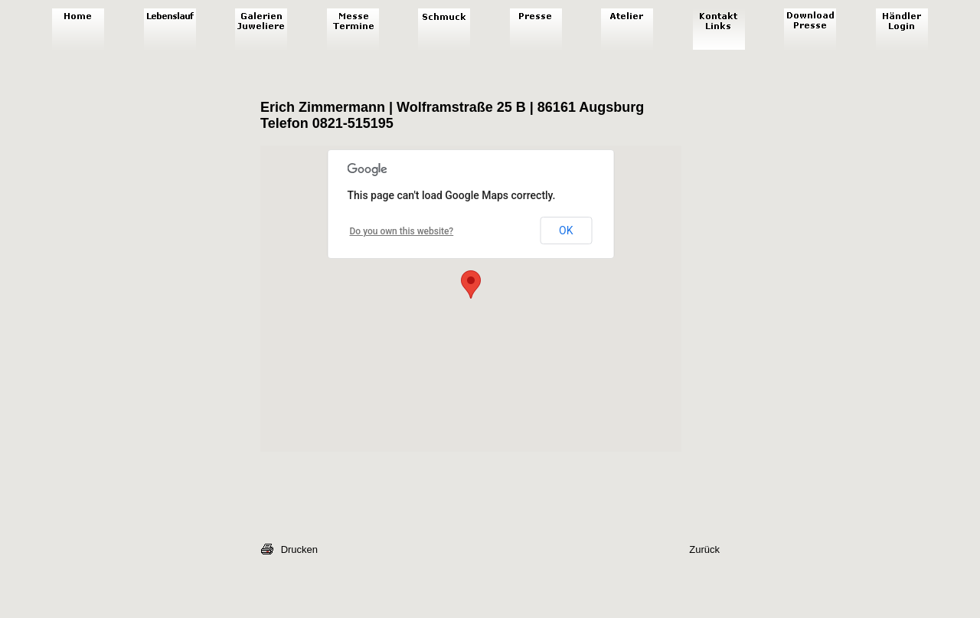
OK (566, 230)
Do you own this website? (402, 231)
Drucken (299, 549)
